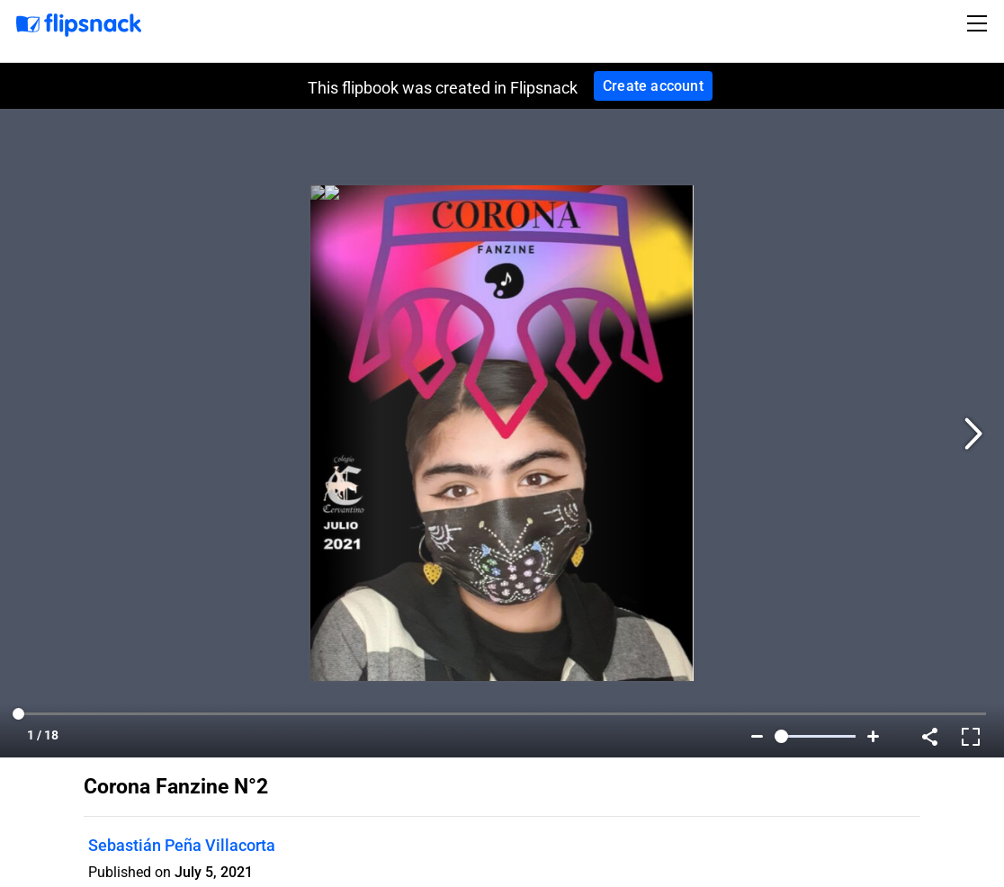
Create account (653, 85)
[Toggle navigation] (979, 23)
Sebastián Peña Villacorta (181, 845)
